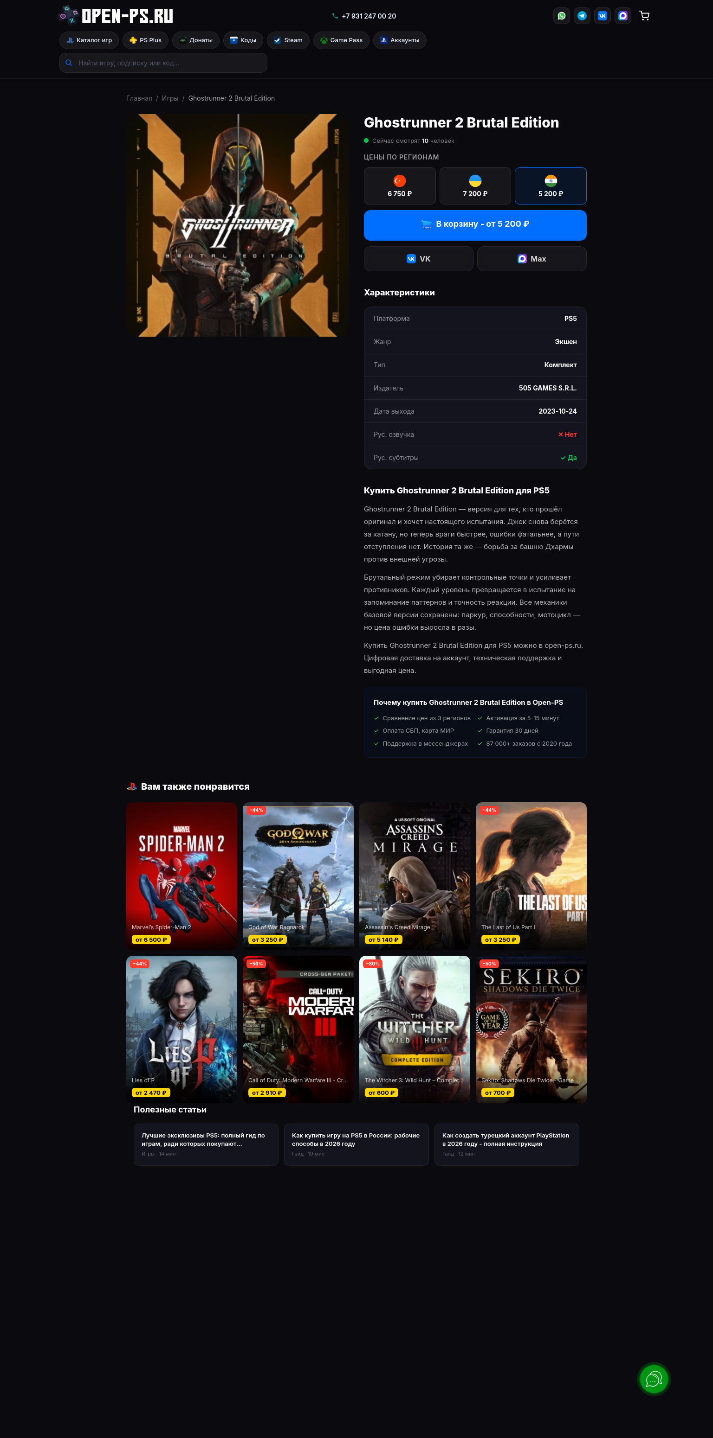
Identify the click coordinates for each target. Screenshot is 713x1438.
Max (532, 258)
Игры (170, 98)
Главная (139, 98)
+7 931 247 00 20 (363, 16)
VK (418, 258)
